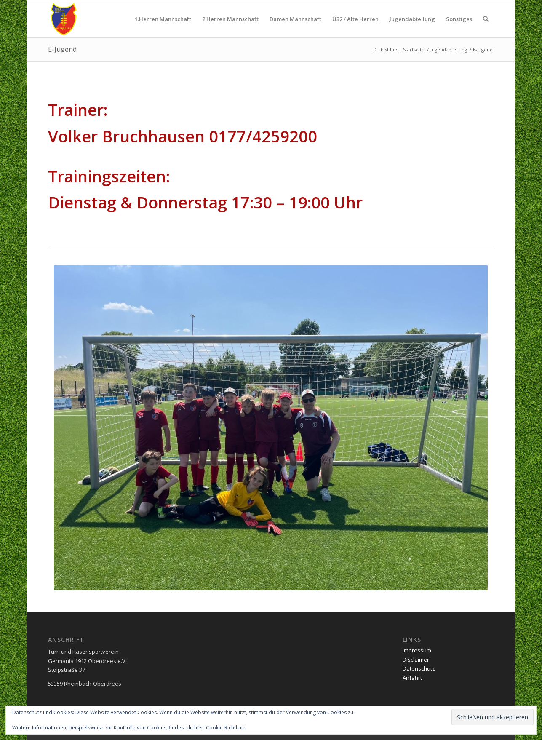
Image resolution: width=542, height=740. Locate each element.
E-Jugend (62, 49)
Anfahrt (412, 677)
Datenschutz (419, 668)
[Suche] (486, 18)
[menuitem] (163, 18)
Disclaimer (416, 659)
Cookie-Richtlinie (226, 727)
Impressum (417, 650)
